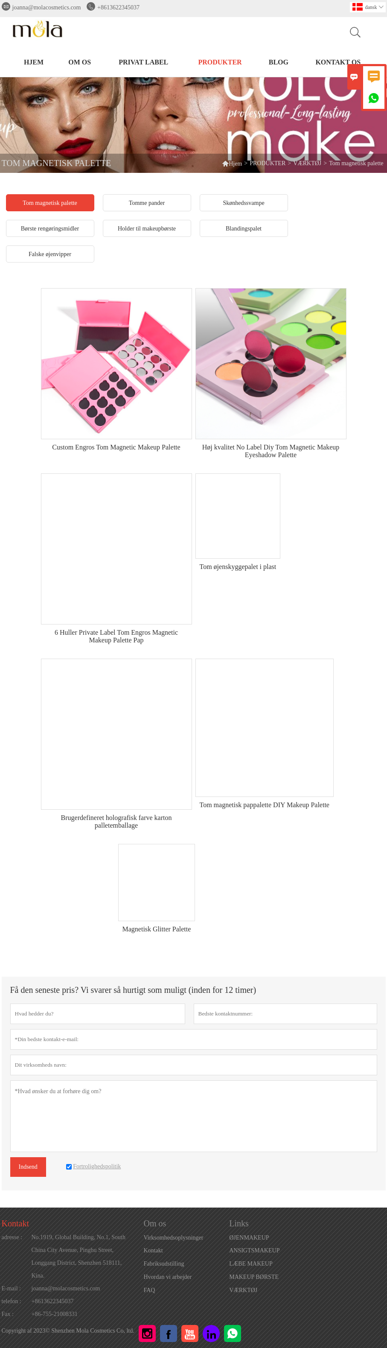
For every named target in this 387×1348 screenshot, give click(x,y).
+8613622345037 (118, 7)
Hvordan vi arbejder (168, 1277)
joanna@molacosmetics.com (46, 7)
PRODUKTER (220, 62)
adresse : (12, 1237)
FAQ (149, 1290)
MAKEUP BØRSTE (254, 1277)
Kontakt (15, 1223)
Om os (79, 62)
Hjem (232, 163)
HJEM (34, 62)
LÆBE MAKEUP (251, 1263)
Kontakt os (338, 62)
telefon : (11, 1301)
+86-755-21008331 (55, 1314)
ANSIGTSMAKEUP (254, 1250)
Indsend (28, 1167)
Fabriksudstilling (164, 1263)
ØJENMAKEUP (249, 1237)
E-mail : (11, 1288)
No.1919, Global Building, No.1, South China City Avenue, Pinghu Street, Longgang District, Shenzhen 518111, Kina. (79, 1256)
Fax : (8, 1314)
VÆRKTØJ (307, 163)
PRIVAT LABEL (143, 62)
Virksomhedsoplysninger (174, 1237)
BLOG (278, 62)
